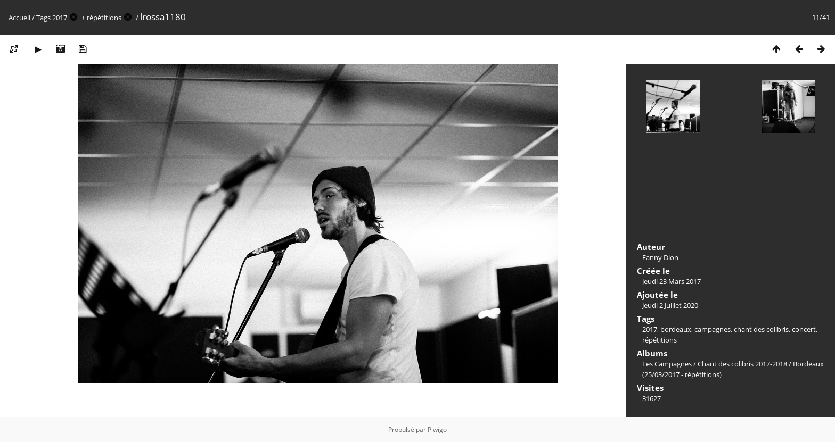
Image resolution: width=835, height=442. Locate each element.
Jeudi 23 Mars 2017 (671, 281)
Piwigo (437, 429)
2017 (59, 17)
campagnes (712, 329)
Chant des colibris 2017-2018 (742, 364)
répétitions (104, 17)
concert (804, 329)
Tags (43, 17)
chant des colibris (761, 329)
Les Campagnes (667, 364)
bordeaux (675, 329)
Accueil (19, 17)
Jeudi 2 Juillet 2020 (670, 305)
